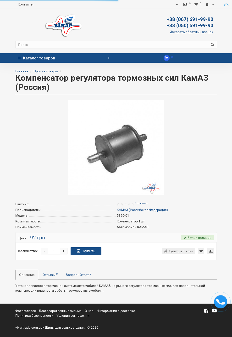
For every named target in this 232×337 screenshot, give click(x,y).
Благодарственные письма (60, 311)
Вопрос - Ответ (78, 274)
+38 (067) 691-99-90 (190, 19)
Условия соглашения (72, 315)
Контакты (25, 4)
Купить (86, 251)
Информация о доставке (115, 311)
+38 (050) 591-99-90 (190, 25)
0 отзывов (141, 203)
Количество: (28, 251)
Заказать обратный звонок (191, 32)
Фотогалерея (25, 311)
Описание (26, 275)
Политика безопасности (34, 315)
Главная (21, 71)
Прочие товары (45, 71)
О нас (89, 311)
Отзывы (50, 274)
